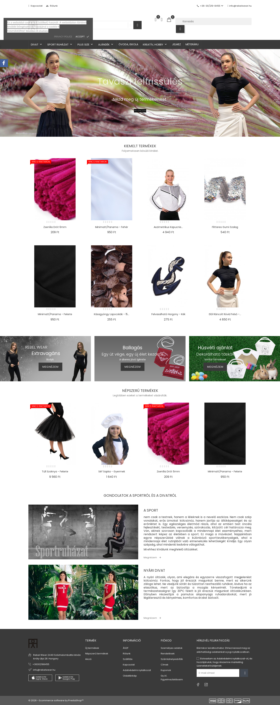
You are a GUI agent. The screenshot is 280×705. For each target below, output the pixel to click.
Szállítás (127, 659)
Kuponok (166, 670)
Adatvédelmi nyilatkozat (137, 670)
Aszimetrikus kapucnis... (168, 227)
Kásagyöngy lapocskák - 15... (111, 314)
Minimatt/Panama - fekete (55, 314)
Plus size (86, 44)
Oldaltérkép (130, 675)
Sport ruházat (60, 44)
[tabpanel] (140, 93)
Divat (37, 44)
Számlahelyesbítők (172, 659)
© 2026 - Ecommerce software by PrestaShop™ (56, 700)
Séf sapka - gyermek (111, 471)
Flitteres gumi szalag (225, 227)
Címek (164, 664)
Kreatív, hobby (155, 44)
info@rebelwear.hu (240, 6)
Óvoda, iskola (128, 44)
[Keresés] (213, 21)
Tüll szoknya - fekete (55, 471)
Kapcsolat (35, 6)
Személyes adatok (171, 648)
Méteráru (192, 44)
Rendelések (168, 653)
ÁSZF (125, 648)
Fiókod (166, 640)
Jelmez (176, 44)
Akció (88, 659)
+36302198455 (40, 664)
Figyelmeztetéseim (172, 679)
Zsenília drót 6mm (54, 227)
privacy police (63, 36)
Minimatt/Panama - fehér (111, 227)
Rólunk (52, 6)
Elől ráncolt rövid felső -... (225, 314)
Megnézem (150, 557)
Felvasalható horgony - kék (168, 314)
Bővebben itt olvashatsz (37, 31)
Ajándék (106, 44)
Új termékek (92, 648)
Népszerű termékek (96, 653)
